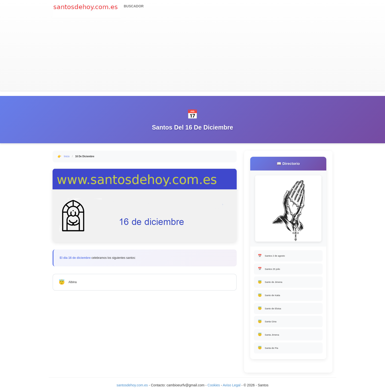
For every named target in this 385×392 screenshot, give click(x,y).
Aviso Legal (231, 387)
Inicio (66, 156)
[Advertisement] (192, 54)
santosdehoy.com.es (132, 387)
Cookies (214, 387)
